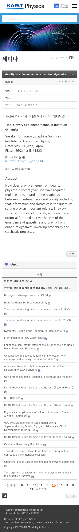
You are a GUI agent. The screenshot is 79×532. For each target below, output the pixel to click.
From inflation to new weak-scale (24, 337)
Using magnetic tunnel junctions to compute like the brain (38, 376)
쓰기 (71, 496)
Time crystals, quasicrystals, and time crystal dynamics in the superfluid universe (38, 474)
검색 (4, 495)
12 (34, 485)
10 (22, 485)
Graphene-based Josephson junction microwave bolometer (39, 461)
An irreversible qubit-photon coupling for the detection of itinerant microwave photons (37, 367)
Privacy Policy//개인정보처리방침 (22, 513)
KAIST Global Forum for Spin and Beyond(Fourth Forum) (37, 437)
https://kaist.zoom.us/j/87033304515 (26, 161)
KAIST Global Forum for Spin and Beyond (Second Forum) (38, 387)
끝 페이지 (42, 489)
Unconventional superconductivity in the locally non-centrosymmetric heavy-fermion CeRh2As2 (35, 357)
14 (47, 485)
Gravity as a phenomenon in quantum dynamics (35, 74)
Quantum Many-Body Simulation (23, 444)
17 (67, 485)
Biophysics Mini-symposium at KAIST (26, 295)
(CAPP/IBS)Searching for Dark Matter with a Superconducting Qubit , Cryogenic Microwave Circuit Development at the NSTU (35, 426)
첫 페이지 (11, 485)
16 (60, 485)
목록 (71, 254)
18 (73, 485)
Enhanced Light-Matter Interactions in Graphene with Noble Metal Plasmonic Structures (39, 346)
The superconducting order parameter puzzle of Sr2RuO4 (37, 309)
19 (31, 489)
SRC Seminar (12, 398)
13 (40, 485)
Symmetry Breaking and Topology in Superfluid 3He (34, 330)
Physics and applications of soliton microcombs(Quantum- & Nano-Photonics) (39, 413)
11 (28, 485)
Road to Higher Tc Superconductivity (25, 302)
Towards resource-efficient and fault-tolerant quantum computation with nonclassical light (36, 452)
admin (9, 81)
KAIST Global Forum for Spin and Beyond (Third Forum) (37, 405)
